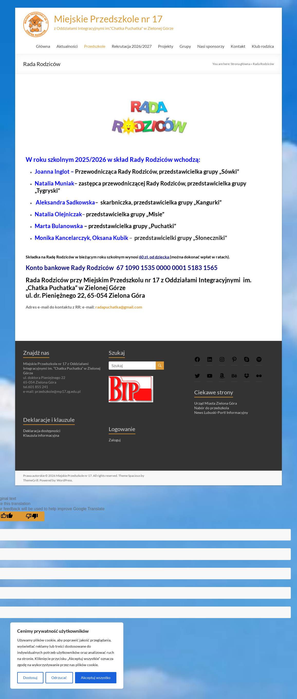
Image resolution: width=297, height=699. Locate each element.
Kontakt (238, 46)
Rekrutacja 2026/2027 (132, 46)
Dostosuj (30, 677)
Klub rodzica (263, 46)
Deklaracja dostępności (41, 430)
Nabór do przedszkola (211, 408)
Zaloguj (115, 440)
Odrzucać (59, 677)
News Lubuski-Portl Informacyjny (221, 412)
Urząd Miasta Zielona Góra (215, 403)
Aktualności (67, 46)
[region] (66, 655)
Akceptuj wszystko (95, 677)
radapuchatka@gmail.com (118, 306)
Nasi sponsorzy (210, 46)
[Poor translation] (31, 516)
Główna (43, 46)
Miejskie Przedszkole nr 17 (108, 18)
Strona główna (240, 64)
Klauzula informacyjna (41, 435)
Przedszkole (94, 46)
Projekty (165, 46)
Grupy (185, 46)
